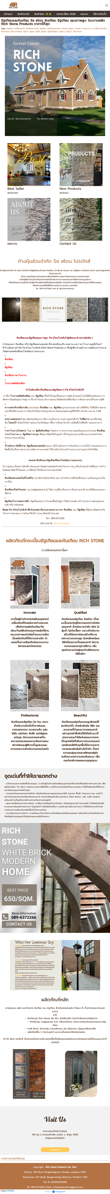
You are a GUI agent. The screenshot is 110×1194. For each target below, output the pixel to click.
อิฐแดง (62, 31)
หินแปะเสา (87, 28)
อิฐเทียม (43, 28)
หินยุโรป (78, 28)
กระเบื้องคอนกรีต (99, 28)
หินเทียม (9, 28)
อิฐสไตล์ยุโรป (53, 31)
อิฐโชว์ (43, 31)
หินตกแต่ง (5, 31)
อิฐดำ (38, 31)
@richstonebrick (62, 523)
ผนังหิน (65, 28)
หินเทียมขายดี (19, 28)
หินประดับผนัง (16, 31)
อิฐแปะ (71, 28)
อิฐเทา (32, 31)
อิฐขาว (26, 31)
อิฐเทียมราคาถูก (32, 28)
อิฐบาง (69, 31)
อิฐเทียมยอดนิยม (54, 28)
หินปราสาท (77, 31)
